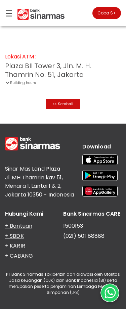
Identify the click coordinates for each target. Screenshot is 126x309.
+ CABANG (19, 256)
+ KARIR (15, 246)
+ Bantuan (18, 226)
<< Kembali (63, 103)
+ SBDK (14, 236)
